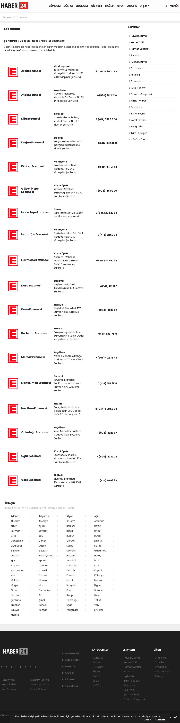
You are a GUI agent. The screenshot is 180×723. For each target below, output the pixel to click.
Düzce (42, 545)
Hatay (97, 555)
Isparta (43, 560)
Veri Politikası (9, 689)
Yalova (15, 610)
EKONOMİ (82, 6)
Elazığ (97, 545)
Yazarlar (68, 666)
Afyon (69, 516)
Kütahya (99, 575)
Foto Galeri (70, 653)
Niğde (97, 585)
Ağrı (96, 516)
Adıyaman (44, 516)
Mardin (70, 580)
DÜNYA (68, 6)
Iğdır (13, 560)
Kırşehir (98, 570)
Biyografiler (136, 126)
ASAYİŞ (132, 6)
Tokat (97, 600)
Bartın (97, 526)
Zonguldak (72, 610)
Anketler (159, 662)
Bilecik (69, 531)
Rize (68, 590)
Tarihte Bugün (138, 133)
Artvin (14, 526)
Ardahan (99, 521)
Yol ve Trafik (137, 42)
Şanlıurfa (16, 600)
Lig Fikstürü (130, 676)
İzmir (97, 560)
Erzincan (15, 550)
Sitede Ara (160, 657)
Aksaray (15, 521)
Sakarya (99, 590)
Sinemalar (129, 685)
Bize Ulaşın (70, 686)
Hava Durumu (138, 36)
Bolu (41, 536)
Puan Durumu (138, 62)
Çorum (70, 540)
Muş (41, 585)
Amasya (43, 521)
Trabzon (15, 605)
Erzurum (43, 550)
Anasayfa (8, 17)
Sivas (97, 595)
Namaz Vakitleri (139, 49)
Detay (146, 719)
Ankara (15, 615)
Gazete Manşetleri (140, 94)
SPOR (120, 6)
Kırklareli (98, 610)
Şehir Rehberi (131, 694)
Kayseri (43, 570)
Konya (70, 575)
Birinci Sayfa (137, 113)
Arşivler (68, 673)
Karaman (71, 565)
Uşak (69, 605)
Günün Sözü (137, 139)
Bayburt (43, 531)
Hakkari (70, 555)
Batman (15, 531)
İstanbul (70, 560)
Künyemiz (69, 679)
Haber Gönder (38, 689)
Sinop (69, 595)
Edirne (69, 545)
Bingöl (97, 531)
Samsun (15, 595)
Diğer (144, 6)
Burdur (70, 536)
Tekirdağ (71, 600)
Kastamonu (17, 570)
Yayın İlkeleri (8, 684)
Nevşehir (71, 585)
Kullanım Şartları (39, 680)
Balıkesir (70, 526)
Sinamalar (135, 81)
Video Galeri (71, 660)
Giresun (15, 555)
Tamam (160, 719)
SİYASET (96, 6)
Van (96, 605)
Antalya (70, 521)
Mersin (98, 580)
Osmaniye (44, 590)
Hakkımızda (8, 680)
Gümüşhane (46, 555)
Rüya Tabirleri (137, 87)
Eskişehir (71, 550)
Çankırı (42, 540)
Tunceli (43, 605)
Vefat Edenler (137, 120)
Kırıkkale (70, 570)
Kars (96, 565)
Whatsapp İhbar (39, 684)
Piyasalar (135, 55)
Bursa (97, 536)
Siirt (41, 595)
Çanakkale (17, 540)
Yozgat (43, 610)
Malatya (15, 580)
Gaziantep (100, 550)
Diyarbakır (16, 545)
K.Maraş (15, 565)
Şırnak (42, 600)
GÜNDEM (55, 6)
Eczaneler (22, 17)
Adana (14, 516)
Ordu (14, 590)
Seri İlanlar (135, 107)
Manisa (43, 580)
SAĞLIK (110, 6)
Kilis (13, 575)
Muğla (14, 585)
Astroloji (134, 74)
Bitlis (13, 536)
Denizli (98, 540)
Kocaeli (43, 575)
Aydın (42, 526)
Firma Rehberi (138, 100)
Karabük (43, 565)
